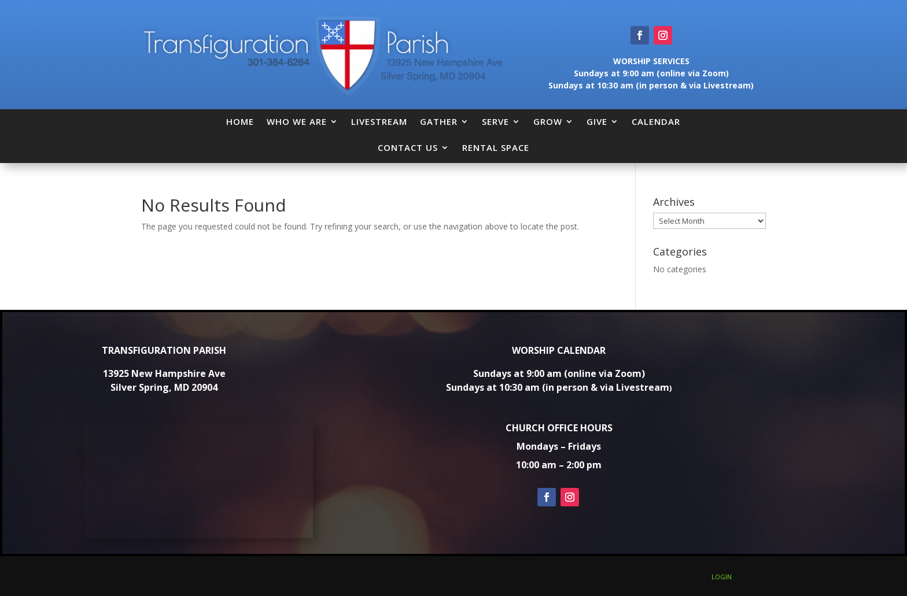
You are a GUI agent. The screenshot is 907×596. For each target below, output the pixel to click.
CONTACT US (408, 147)
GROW (547, 121)
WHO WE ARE (297, 121)
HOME (240, 121)
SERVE (495, 121)
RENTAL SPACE (495, 147)
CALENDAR (656, 121)
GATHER (439, 121)
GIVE (597, 121)
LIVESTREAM (379, 121)
